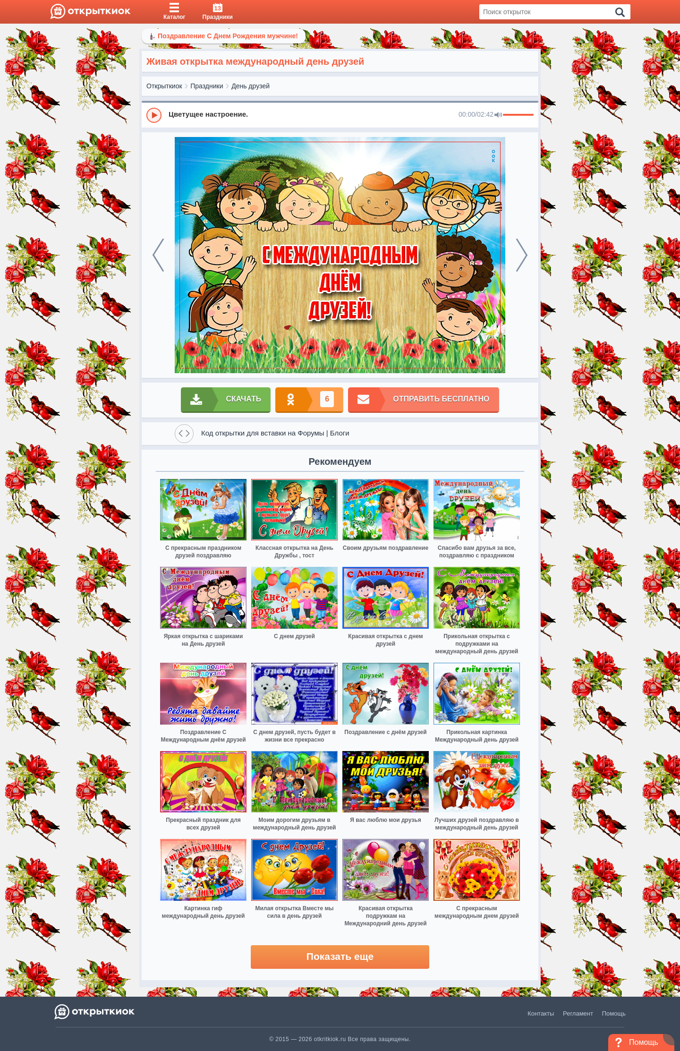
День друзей (250, 86)
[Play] (154, 115)
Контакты (540, 1013)
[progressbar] (518, 115)
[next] (522, 255)
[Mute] (498, 115)
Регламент (578, 1013)
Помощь (614, 1013)
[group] (340, 115)
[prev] (158, 255)
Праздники (206, 86)
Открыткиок (164, 86)
